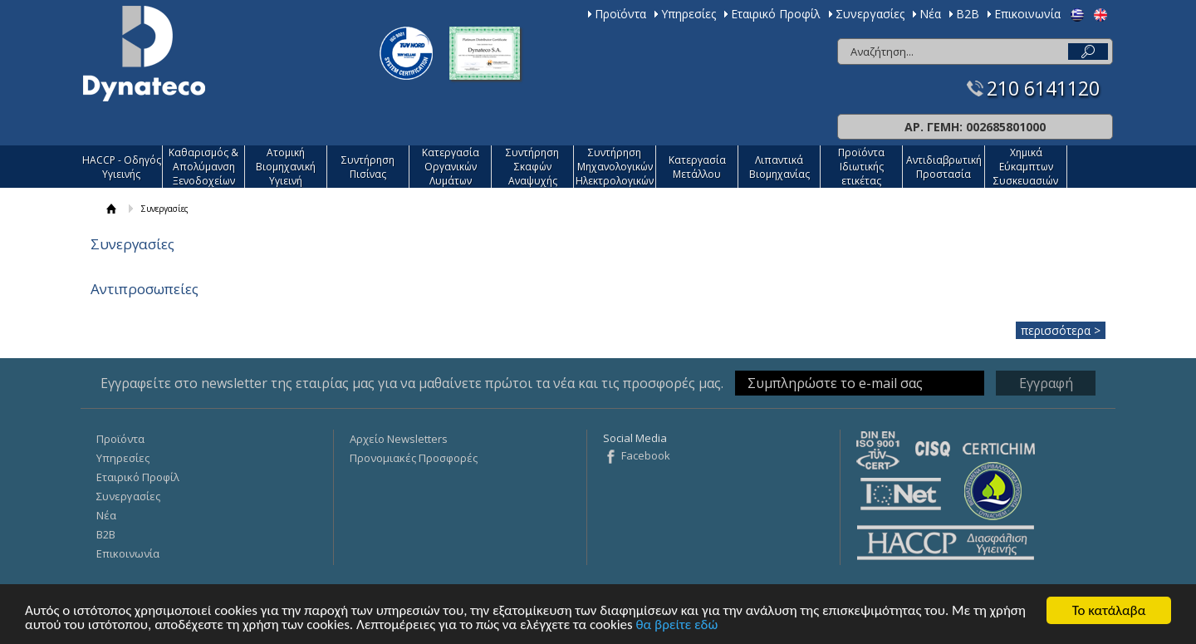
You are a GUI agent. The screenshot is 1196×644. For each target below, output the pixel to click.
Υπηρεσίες (688, 14)
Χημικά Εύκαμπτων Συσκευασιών (1025, 166)
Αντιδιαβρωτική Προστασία (944, 167)
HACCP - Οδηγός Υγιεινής (121, 167)
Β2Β (967, 14)
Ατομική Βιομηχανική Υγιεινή (286, 166)
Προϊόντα (620, 14)
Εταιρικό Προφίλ (776, 14)
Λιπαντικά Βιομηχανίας (779, 167)
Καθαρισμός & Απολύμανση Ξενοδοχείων (203, 166)
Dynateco (144, 53)
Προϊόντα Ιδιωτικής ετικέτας (861, 166)
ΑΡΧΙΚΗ (111, 209)
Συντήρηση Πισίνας (368, 167)
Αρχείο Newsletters (399, 438)
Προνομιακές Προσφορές (414, 457)
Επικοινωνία (1027, 14)
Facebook (645, 455)
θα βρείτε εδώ (677, 625)
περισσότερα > (1060, 330)
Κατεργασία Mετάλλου (697, 167)
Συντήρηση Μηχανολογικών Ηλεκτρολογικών (615, 166)
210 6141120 (1043, 88)
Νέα (930, 14)
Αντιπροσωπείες (145, 288)
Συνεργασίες (870, 14)
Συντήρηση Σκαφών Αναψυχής (532, 166)
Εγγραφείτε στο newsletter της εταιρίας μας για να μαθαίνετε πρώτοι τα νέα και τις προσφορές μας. (411, 383)
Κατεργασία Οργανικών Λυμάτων (450, 166)
